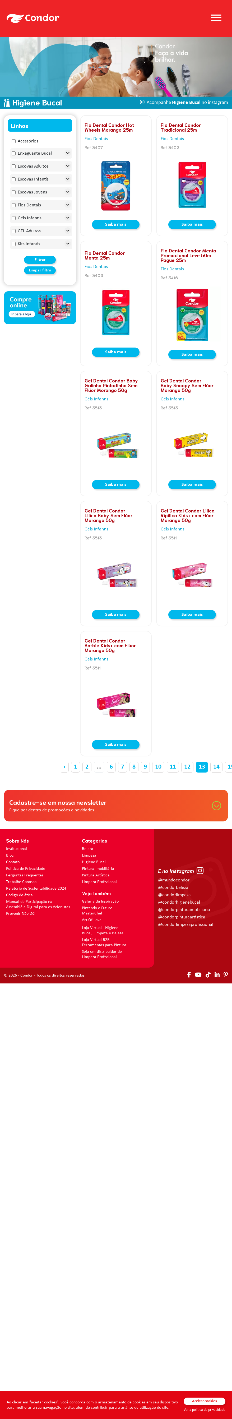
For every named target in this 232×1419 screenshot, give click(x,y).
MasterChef (92, 913)
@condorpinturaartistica (181, 917)
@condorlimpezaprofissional (185, 924)
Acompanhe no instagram (187, 102)
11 (173, 767)
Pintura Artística (96, 875)
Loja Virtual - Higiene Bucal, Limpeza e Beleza (102, 930)
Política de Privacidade (25, 869)
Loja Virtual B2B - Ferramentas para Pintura (104, 942)
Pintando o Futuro (97, 908)
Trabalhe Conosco (21, 882)
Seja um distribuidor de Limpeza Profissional (102, 954)
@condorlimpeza (174, 895)
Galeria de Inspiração (100, 901)
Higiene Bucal (94, 862)
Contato (13, 862)
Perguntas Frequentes (24, 875)
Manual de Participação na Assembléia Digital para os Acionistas (38, 904)
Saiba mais (115, 224)
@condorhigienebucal (179, 902)
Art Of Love (91, 920)
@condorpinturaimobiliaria (184, 909)
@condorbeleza (173, 887)
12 (187, 767)
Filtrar (40, 260)
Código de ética (19, 895)
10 (158, 767)
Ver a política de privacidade (204, 1410)
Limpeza (89, 855)
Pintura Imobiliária (98, 869)
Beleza (87, 849)
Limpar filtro (40, 270)
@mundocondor (173, 880)
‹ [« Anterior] (65, 767)
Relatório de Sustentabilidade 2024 (36, 888)
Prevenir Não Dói (20, 914)
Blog (10, 855)
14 (216, 767)
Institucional (16, 849)
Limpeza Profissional (99, 882)
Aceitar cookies (204, 1401)
